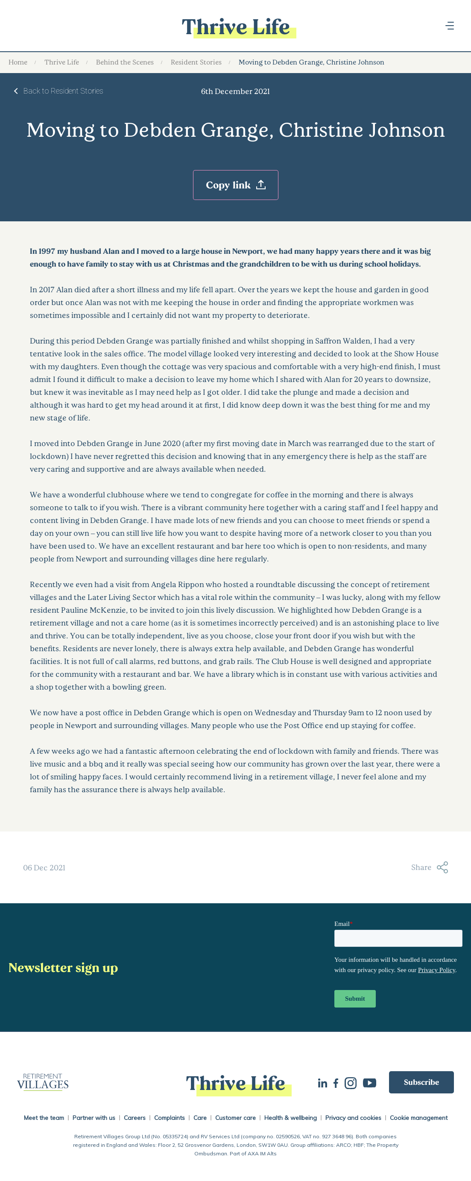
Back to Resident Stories (63, 90)
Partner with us (94, 1118)
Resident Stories (196, 62)
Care (200, 1118)
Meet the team (44, 1118)
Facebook (336, 1082)
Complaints (169, 1118)
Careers (135, 1118)
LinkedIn (322, 1082)
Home (18, 62)
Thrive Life (61, 62)
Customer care (235, 1118)
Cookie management (419, 1118)
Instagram (351, 1082)
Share (429, 867)
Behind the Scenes (125, 62)
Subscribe (421, 1082)
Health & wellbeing (290, 1118)
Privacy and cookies (353, 1118)
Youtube (369, 1082)
